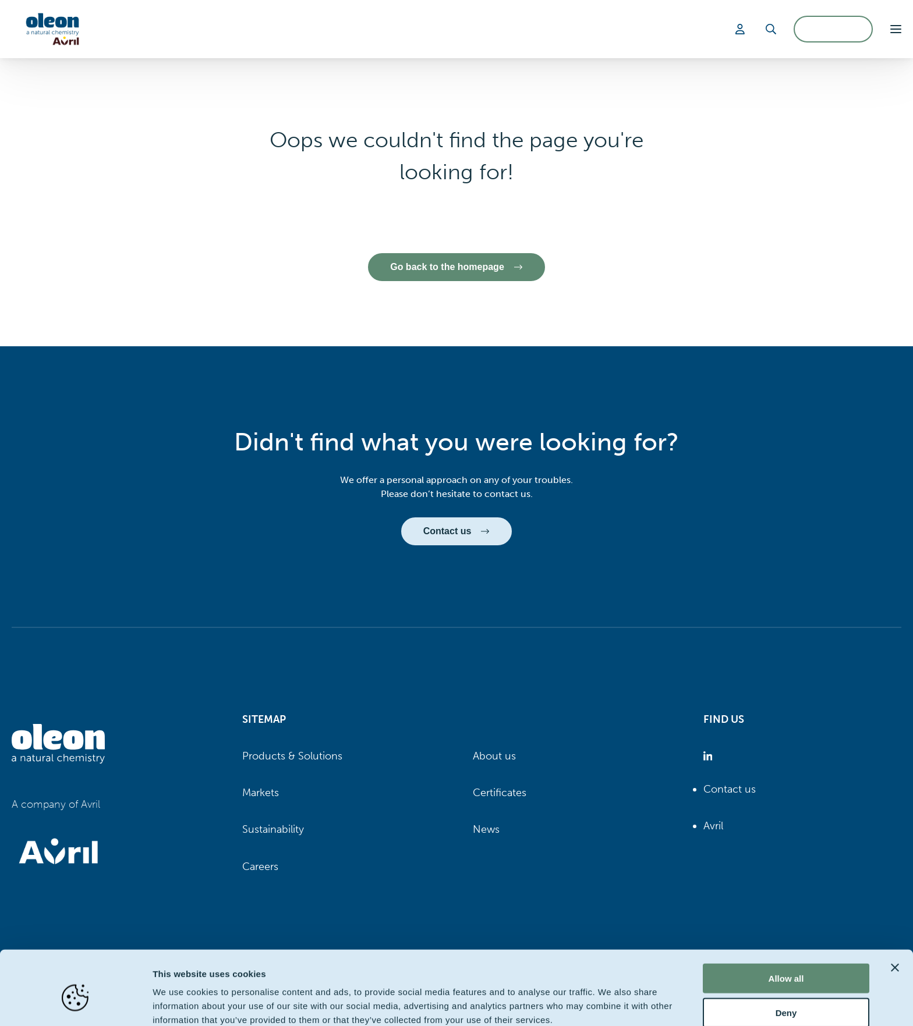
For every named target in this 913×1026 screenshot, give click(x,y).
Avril (713, 825)
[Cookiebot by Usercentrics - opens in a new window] (75, 1003)
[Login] (741, 29)
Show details (611, 1003)
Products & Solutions (292, 756)
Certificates (499, 792)
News (486, 829)
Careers (260, 866)
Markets (260, 792)
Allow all (786, 924)
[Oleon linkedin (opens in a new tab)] (710, 756)
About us (494, 756)
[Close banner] (895, 913)
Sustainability (273, 829)
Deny (786, 958)
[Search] (771, 29)
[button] (895, 29)
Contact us (729, 789)
